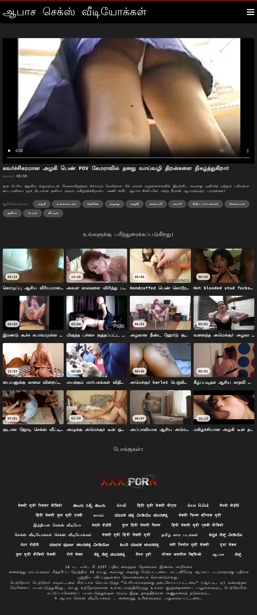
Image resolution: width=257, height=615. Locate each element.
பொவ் (32, 213)
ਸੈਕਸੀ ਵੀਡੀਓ (229, 505)
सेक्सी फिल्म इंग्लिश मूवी (200, 515)
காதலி (134, 204)
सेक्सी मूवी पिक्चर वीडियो (40, 505)
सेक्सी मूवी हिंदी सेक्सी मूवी (126, 535)
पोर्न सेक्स (75, 555)
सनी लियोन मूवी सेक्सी (190, 545)
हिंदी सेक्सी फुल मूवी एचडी (58, 515)
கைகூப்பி (156, 204)
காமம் (98, 515)
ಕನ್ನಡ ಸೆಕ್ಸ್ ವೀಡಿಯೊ (225, 535)
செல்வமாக (237, 204)
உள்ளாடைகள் (66, 204)
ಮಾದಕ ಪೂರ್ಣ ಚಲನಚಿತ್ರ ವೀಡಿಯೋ (79, 545)
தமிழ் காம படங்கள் (179, 535)
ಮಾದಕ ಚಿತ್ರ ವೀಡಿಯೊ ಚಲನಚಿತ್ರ (141, 515)
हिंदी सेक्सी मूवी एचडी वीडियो (198, 525)
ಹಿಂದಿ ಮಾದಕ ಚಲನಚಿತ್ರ (139, 545)
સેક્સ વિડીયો (198, 505)
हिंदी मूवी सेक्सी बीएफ (157, 505)
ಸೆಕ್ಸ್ (238, 555)
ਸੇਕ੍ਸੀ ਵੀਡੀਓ (101, 525)
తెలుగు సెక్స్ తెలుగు (89, 505)
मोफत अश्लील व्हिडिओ (182, 555)
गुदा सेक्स (228, 545)
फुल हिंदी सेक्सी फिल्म (141, 525)
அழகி (42, 204)
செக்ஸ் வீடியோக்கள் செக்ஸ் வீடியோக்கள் (52, 535)
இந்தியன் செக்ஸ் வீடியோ (57, 525)
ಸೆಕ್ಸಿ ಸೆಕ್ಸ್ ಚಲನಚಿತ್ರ (109, 555)
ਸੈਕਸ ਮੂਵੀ (144, 555)
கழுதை (114, 204)
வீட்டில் (53, 213)
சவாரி (177, 204)
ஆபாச (218, 555)
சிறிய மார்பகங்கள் (205, 204)
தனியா (12, 213)
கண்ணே (93, 204)
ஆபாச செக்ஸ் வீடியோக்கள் (86, 598)
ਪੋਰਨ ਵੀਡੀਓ (29, 545)
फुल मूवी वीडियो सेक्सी (36, 555)
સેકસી (121, 505)
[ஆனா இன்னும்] (250, 12)
